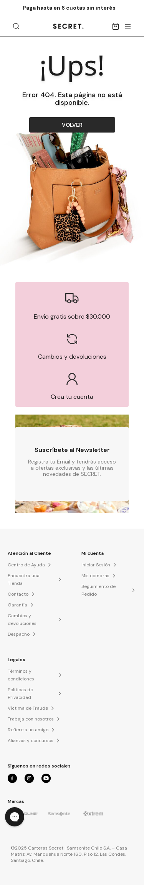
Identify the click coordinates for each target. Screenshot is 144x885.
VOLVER (72, 124)
